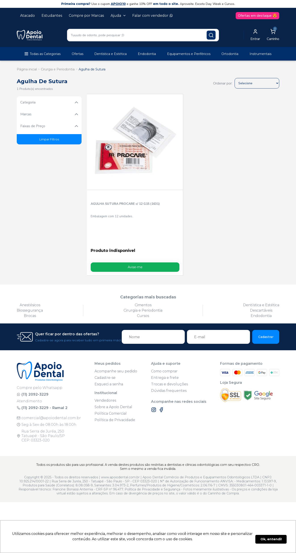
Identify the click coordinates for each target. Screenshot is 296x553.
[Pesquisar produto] (211, 35)
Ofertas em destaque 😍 (257, 15)
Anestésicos (30, 256)
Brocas (30, 267)
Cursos (143, 267)
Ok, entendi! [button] (271, 539)
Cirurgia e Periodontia (58, 69)
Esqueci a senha (108, 335)
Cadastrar (265, 288)
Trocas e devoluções (169, 335)
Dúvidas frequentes (169, 342)
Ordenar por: (222, 83)
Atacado (27, 15)
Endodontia (147, 54)
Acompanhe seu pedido (115, 322)
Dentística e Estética (110, 54)
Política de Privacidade (114, 371)
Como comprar (164, 322)
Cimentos (143, 256)
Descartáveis (261, 261)
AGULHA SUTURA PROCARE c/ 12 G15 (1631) (106, 157)
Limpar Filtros (49, 139)
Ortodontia (229, 54)
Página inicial (27, 69)
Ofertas (77, 54)
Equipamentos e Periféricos (188, 54)
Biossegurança (30, 261)
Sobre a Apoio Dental (113, 358)
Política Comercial (110, 364)
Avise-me (110, 218)
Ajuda (118, 15)
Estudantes (52, 15)
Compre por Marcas (86, 15)
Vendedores (105, 351)
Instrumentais (260, 54)
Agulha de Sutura (92, 69)
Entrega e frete (165, 329)
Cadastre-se (104, 329)
